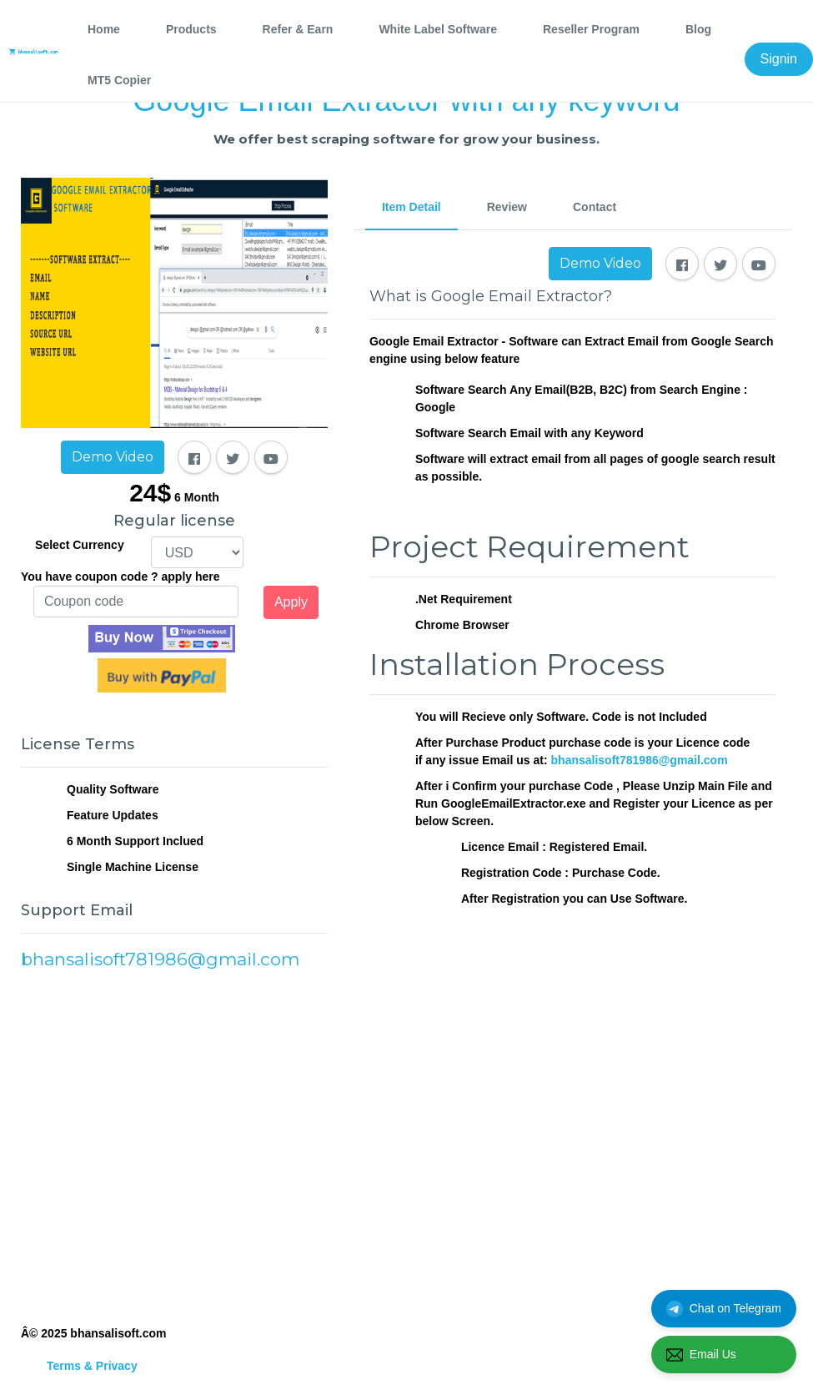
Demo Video (112, 457)
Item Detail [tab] (411, 207)
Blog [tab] (698, 29)
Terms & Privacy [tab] (92, 1365)
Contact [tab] (594, 207)
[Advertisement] (174, 1145)
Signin (778, 59)
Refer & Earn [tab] (298, 29)
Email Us (701, 1355)
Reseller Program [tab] (591, 29)
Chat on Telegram (723, 1309)
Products (191, 29)
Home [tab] (104, 29)
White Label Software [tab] (438, 29)
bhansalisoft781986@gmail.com (639, 760)
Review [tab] (507, 207)
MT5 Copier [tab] (119, 80)
